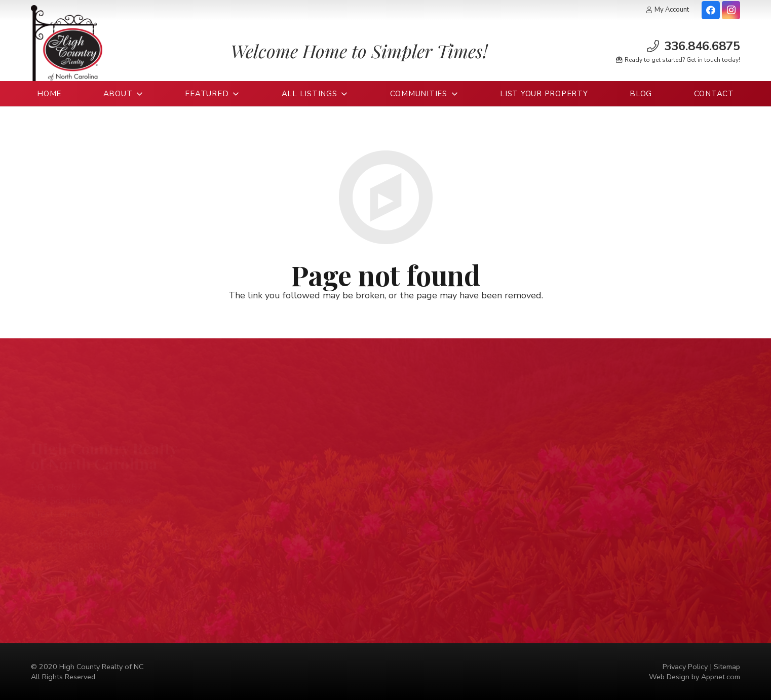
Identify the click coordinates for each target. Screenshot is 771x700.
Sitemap (727, 667)
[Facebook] (711, 10)
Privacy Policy (685, 667)
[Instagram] (731, 10)
